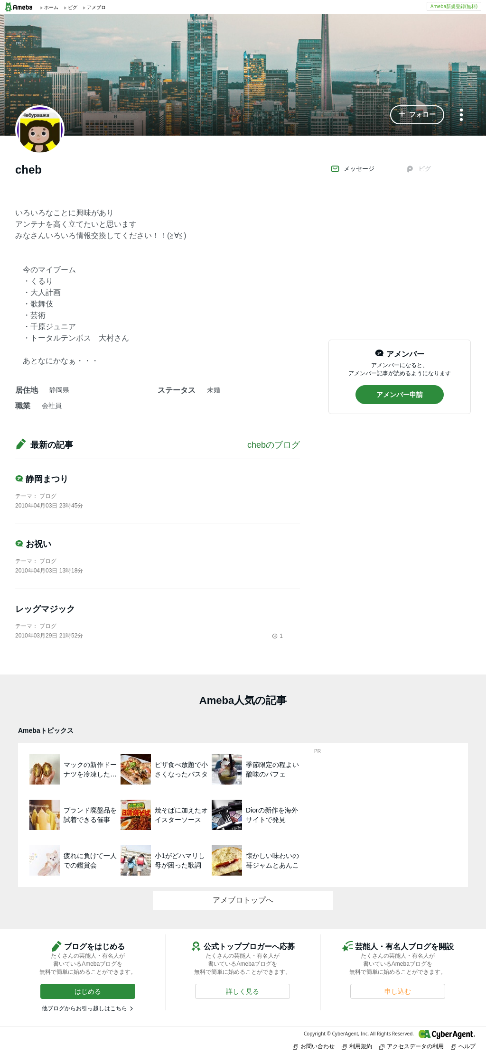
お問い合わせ (314, 1046)
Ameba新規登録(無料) (453, 6)
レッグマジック (45, 609)
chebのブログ (273, 445)
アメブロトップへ (243, 900)
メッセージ (352, 169)
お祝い (33, 544)
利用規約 (357, 1046)
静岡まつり (41, 479)
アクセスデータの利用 (411, 1046)
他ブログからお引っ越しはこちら (84, 1008)
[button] (417, 114)
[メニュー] (461, 115)
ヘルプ (463, 1046)
